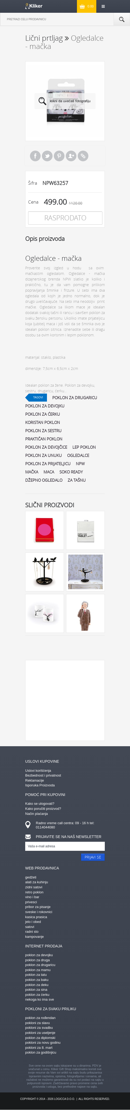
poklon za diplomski (40, 1038)
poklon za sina (36, 990)
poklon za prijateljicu (48, 463)
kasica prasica (36, 917)
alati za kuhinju (36, 882)
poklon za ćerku (42, 414)
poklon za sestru (43, 430)
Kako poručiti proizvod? (43, 809)
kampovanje (34, 937)
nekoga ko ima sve (39, 999)
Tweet (47, 156)
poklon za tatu (36, 975)
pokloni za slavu (37, 1023)
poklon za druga (37, 960)
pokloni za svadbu (39, 1028)
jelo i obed (33, 922)
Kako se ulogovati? (39, 804)
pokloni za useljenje (40, 1033)
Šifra (32, 183)
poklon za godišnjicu (40, 1052)
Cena (33, 202)
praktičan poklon (43, 438)
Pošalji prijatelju (71, 156)
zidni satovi (33, 887)
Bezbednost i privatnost (43, 775)
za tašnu (77, 480)
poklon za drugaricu (74, 397)
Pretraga (122, 19)
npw (80, 463)
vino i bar (32, 897)
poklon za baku (36, 980)
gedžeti (30, 877)
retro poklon (34, 892)
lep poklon (84, 447)
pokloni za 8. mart (39, 1048)
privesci (31, 902)
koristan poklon (42, 422)
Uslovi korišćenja (38, 771)
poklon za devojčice (46, 447)
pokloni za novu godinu (42, 1043)
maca (49, 471)
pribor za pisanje (37, 907)
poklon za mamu (37, 970)
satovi (29, 927)
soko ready (71, 471)
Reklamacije (34, 780)
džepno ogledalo (43, 480)
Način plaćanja (36, 814)
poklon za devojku (44, 405)
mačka (31, 471)
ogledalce (78, 455)
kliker (33, 6)
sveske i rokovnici (38, 912)
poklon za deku (36, 985)
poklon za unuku (43, 455)
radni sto (31, 932)
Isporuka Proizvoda (40, 785)
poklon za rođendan (40, 1018)
